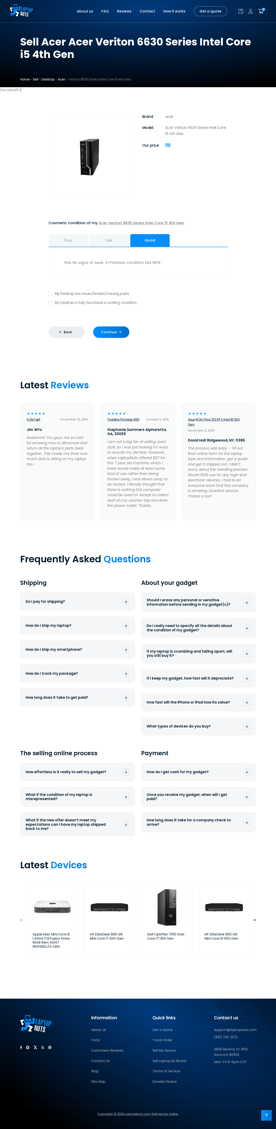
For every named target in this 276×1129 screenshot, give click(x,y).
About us (85, 11)
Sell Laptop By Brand (169, 1061)
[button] (254, 920)
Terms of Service (166, 1071)
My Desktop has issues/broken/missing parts (138, 294)
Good (150, 240)
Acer (61, 79)
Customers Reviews (107, 1050)
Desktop (48, 79)
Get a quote (210, 11)
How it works (174, 11)
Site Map (98, 1081)
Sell (35, 79)
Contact (147, 11)
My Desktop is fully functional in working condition (138, 303)
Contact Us (100, 1061)
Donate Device (164, 1081)
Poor (68, 240)
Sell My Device (164, 1050)
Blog (94, 1071)
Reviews (124, 11)
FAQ (105, 11)
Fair (109, 240)
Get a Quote (162, 1029)
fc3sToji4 (33, 419)
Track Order (162, 1040)
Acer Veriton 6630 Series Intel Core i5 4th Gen (141, 222)
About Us (98, 1029)
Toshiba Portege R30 (123, 419)
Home (25, 79)
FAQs (95, 1040)
